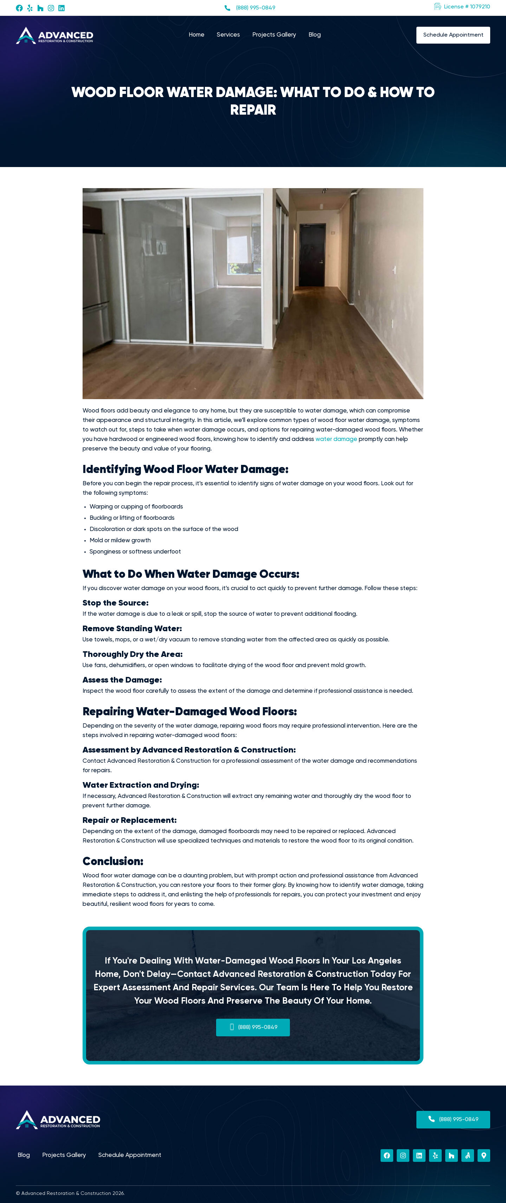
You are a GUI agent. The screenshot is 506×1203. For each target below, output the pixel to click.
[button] (462, 7)
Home (197, 35)
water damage (336, 439)
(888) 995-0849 (255, 8)
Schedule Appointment (129, 1155)
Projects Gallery (274, 35)
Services (228, 35)
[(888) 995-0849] (227, 8)
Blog (315, 35)
